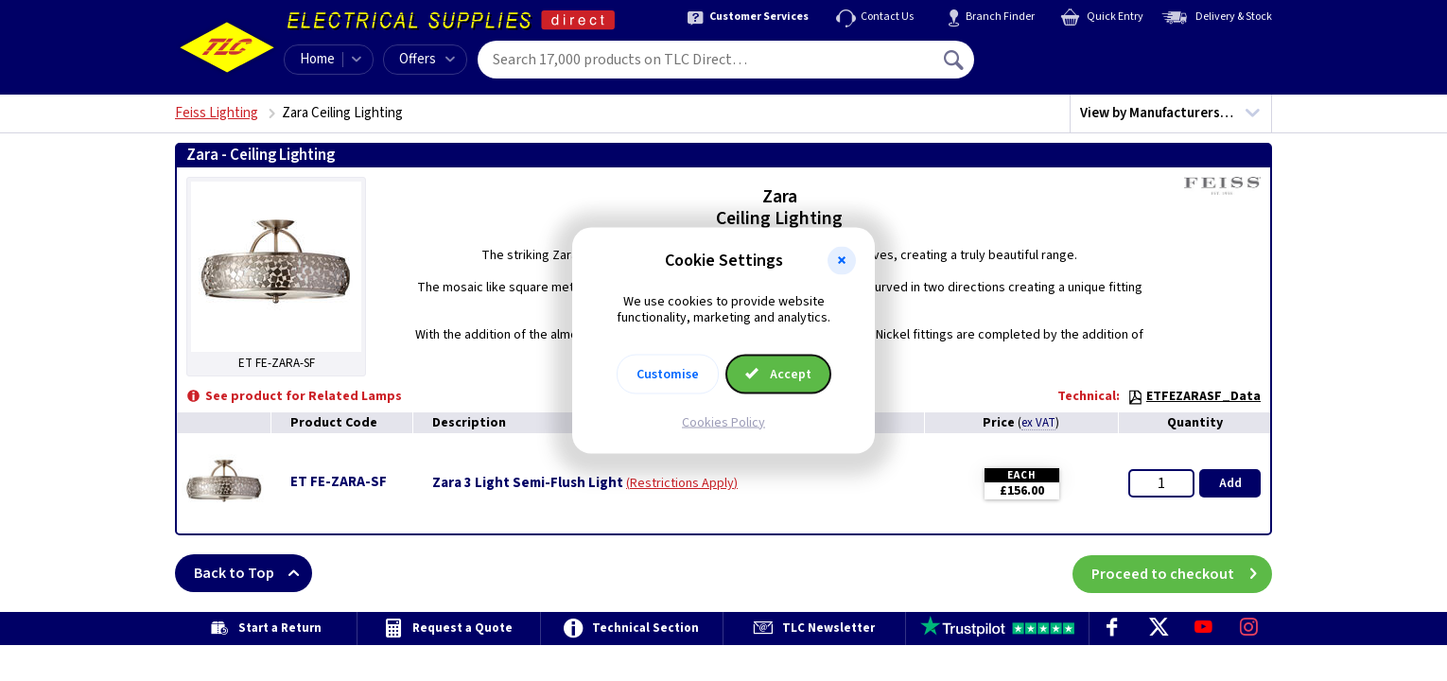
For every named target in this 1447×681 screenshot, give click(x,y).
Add (1230, 483)
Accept (778, 373)
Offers (427, 59)
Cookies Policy (723, 421)
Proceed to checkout (1181, 573)
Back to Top (253, 573)
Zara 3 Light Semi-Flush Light (527, 483)
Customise (667, 373)
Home (317, 59)
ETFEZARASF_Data (1194, 396)
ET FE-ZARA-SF (338, 482)
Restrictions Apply (682, 483)
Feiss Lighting (216, 113)
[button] (842, 261)
